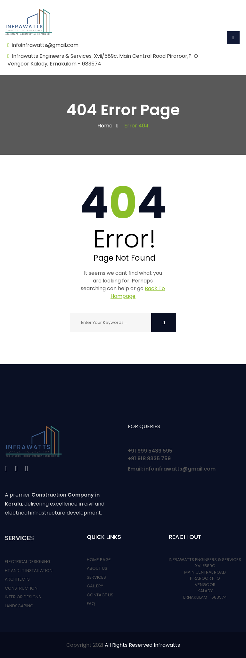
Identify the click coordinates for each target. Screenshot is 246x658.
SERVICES (96, 577)
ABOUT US (97, 568)
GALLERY (95, 586)
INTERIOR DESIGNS (23, 597)
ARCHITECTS (17, 579)
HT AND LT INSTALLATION (29, 570)
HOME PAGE (99, 560)
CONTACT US (100, 595)
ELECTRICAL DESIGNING (27, 561)
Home (104, 125)
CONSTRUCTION (21, 588)
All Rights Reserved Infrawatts (142, 645)
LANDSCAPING (19, 606)
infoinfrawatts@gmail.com (45, 45)
